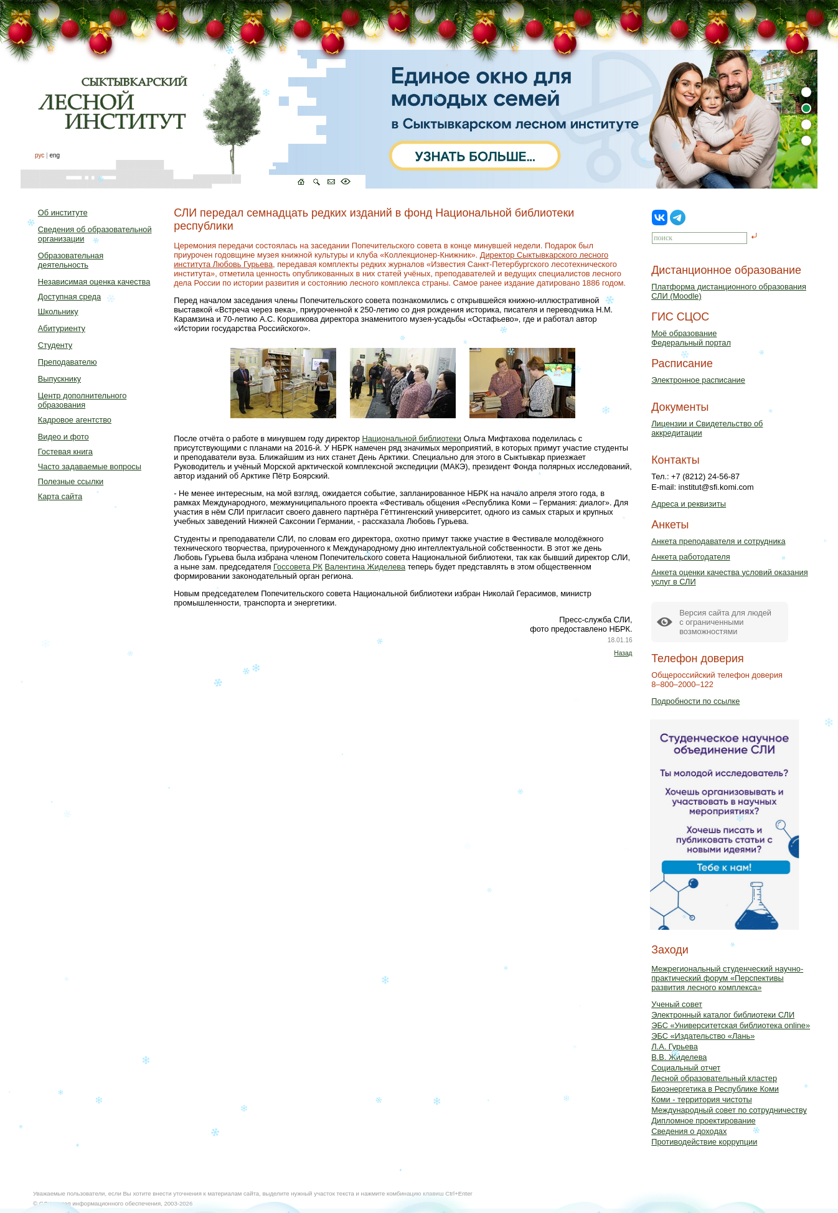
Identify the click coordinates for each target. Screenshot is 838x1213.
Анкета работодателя (690, 556)
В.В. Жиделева (679, 1057)
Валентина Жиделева (365, 566)
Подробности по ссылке (695, 701)
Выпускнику (59, 378)
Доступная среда (69, 296)
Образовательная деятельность (70, 260)
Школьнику (58, 311)
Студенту (55, 345)
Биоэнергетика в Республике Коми (715, 1089)
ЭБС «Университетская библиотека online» (730, 1025)
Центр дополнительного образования (82, 400)
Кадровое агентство (74, 419)
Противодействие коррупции (704, 1141)
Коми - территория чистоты (701, 1099)
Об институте (63, 212)
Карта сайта (60, 496)
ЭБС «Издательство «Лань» (703, 1036)
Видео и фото (63, 436)
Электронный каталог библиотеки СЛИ (722, 1014)
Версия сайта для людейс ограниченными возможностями (725, 622)
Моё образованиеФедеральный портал (691, 338)
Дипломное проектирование (703, 1120)
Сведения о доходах (689, 1131)
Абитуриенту (61, 328)
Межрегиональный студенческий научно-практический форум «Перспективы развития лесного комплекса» (727, 978)
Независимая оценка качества (94, 281)
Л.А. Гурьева (674, 1046)
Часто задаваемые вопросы (89, 466)
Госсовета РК (297, 566)
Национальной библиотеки (411, 438)
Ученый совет (676, 1004)
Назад (623, 653)
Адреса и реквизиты (688, 503)
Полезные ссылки (70, 481)
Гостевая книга (65, 451)
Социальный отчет (685, 1067)
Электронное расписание (698, 380)
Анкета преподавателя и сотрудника (718, 541)
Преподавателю (67, 362)
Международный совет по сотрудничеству (729, 1110)
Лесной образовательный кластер (714, 1078)
